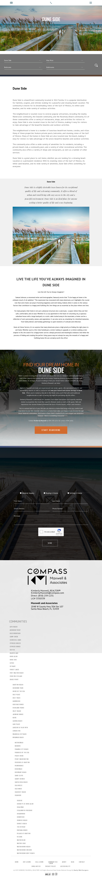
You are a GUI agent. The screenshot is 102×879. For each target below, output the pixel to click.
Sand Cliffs (19, 775)
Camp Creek (14, 637)
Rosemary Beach (21, 772)
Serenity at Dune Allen (25, 804)
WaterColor (21, 840)
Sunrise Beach (22, 820)
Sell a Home (39, 862)
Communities (52, 862)
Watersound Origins (24, 850)
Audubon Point (15, 630)
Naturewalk (19, 742)
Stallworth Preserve (24, 810)
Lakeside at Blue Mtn (20, 727)
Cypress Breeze (15, 643)
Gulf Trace (16, 698)
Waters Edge (21, 843)
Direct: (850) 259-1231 (42, 595)
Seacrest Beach (20, 792)
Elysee (12, 663)
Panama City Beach (22, 749)
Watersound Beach (23, 847)
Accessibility (65, 866)
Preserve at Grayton (22, 762)
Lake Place (16, 724)
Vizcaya (19, 837)
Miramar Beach (18, 737)
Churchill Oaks (15, 640)
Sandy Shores (20, 779)
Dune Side (13, 660)
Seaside (19, 800)
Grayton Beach (18, 685)
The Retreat (21, 827)
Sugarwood (21, 814)
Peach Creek (19, 756)
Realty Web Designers (81, 870)
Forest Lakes (14, 669)
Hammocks (16, 701)
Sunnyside (20, 817)
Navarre (18, 746)
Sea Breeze (18, 785)
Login (51, 863)
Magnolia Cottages (20, 734)
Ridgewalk (18, 769)
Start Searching (51, 437)
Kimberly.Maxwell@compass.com (47, 592)
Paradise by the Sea (22, 752)
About (64, 862)
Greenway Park (18, 688)
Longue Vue (16, 731)
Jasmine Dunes (18, 714)
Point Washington (22, 759)
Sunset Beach (22, 823)
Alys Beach (13, 627)
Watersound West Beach (26, 853)
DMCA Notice (36, 866)
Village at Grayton (23, 833)
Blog (72, 862)
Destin (12, 650)
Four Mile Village (16, 676)
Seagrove (18, 795)
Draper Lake (14, 653)
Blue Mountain (15, 633)
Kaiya (14, 718)
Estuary (13, 666)
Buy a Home (27, 862)
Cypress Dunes (15, 646)
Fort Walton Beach (17, 673)
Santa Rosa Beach (21, 782)
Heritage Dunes (18, 704)
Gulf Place (16, 694)
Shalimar (20, 807)
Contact (82, 862)
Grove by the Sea (19, 691)
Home (16, 862)
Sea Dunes (18, 789)
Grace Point (14, 679)
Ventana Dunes (22, 830)
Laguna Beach (17, 721)
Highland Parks (18, 708)
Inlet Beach (17, 711)
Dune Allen (13, 656)
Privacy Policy (50, 866)
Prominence (19, 766)
